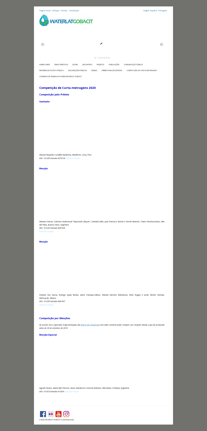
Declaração (74, 10)
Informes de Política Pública (51, 70)
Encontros (87, 64)
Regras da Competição (90, 325)
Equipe (75, 64)
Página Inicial (45, 10)
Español (153, 10)
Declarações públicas (77, 70)
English (146, 10)
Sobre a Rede (44, 64)
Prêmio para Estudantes (112, 70)
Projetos (100, 64)
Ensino (94, 70)
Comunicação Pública (133, 64)
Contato (64, 10)
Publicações (114, 64)
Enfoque (55, 10)
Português (162, 10)
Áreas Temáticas (61, 64)
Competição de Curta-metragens (142, 70)
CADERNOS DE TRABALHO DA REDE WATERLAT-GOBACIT (60, 76)
